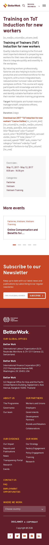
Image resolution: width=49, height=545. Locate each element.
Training (30, 457)
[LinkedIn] (39, 536)
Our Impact (8, 444)
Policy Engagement (35, 452)
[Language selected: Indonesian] (34, 5)
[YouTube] (24, 536)
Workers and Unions (35, 403)
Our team (7, 412)
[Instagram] (31, 536)
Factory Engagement (35, 448)
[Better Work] (16, 332)
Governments (32, 412)
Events (6, 469)
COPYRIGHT (32, 522)
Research (7, 464)
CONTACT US (9, 480)
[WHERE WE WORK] (24, 509)
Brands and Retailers (36, 424)
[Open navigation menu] (44, 6)
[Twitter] (17, 536)
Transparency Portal (13, 460)
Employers (31, 407)
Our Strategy (32, 444)
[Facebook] (10, 536)
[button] (14, 244)
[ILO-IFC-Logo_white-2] (10, 319)
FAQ (5, 484)
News (6, 455)
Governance (9, 407)
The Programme (11, 403)
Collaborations (33, 428)
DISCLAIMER (17, 522)
